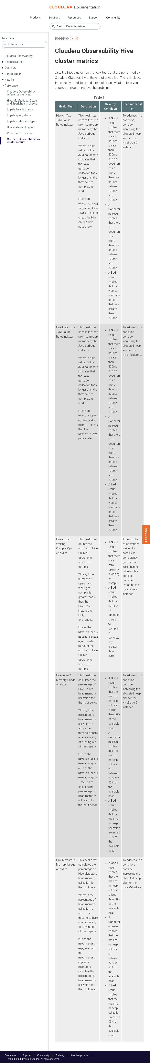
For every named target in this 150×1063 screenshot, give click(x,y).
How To (9, 79)
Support (93, 17)
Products (35, 17)
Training (60, 1055)
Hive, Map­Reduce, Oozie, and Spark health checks (22, 102)
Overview (10, 67)
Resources (74, 17)
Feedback (146, 534)
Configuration (13, 73)
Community (113, 17)
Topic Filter (8, 38)
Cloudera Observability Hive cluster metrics (24, 141)
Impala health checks (20, 109)
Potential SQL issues (19, 133)
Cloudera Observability (19, 55)
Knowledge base (79, 1055)
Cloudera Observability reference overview (21, 93)
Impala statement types (22, 121)
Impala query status (19, 115)
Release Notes (14, 61)
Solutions (54, 17)
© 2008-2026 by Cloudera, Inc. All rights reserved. (34, 1058)
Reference (11, 85)
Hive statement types (20, 127)
